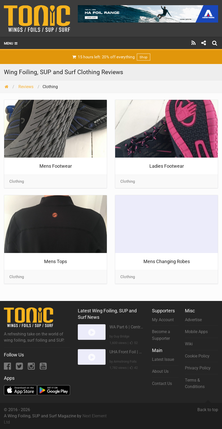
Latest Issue (163, 359)
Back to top (207, 407)
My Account (163, 319)
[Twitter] (20, 367)
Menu (11, 43)
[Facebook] (8, 367)
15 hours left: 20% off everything (111, 57)
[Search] (215, 43)
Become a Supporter (161, 335)
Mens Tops (55, 261)
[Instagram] (32, 367)
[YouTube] (43, 367)
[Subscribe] (194, 43)
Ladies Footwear (166, 166)
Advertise (193, 319)
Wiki (189, 343)
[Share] (203, 43)
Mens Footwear (55, 166)
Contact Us (162, 383)
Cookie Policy (197, 356)
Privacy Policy (198, 367)
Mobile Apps (196, 331)
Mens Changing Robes (166, 261)
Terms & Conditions (195, 383)
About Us (160, 371)
